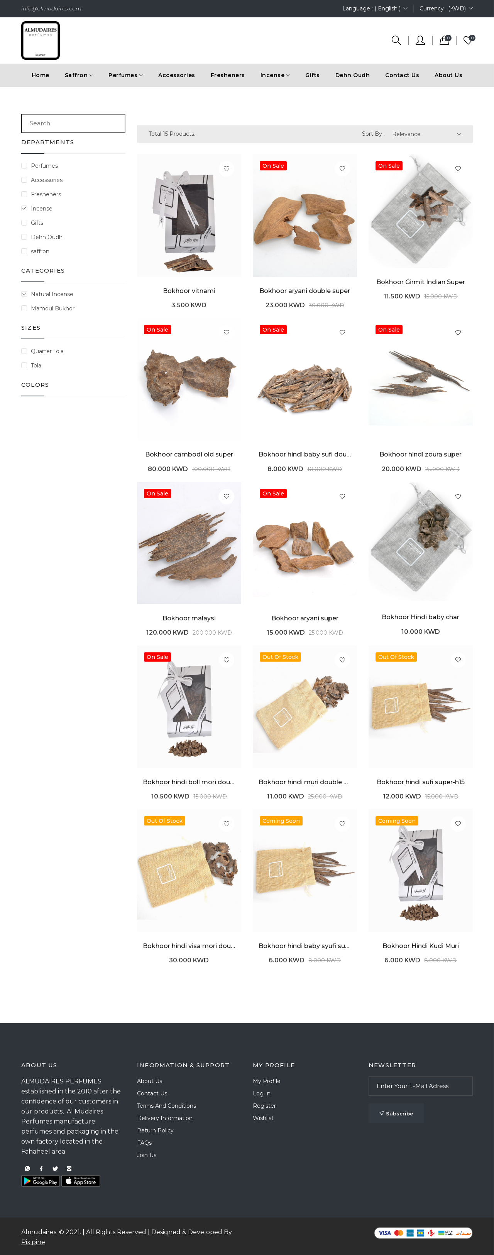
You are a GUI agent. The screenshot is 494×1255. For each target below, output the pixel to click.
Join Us (146, 1155)
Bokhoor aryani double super (304, 291)
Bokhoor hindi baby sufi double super (305, 454)
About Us (448, 75)
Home (40, 75)
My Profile (267, 1081)
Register (264, 1105)
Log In (262, 1093)
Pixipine (33, 1242)
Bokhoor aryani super (304, 618)
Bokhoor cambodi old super (189, 454)
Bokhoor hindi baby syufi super (305, 946)
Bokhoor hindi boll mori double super (189, 782)
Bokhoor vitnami (189, 291)
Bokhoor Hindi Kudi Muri (420, 946)
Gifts (37, 222)
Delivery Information (165, 1118)
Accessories (47, 180)
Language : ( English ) (375, 8)
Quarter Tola (47, 351)
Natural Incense (52, 294)
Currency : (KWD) (446, 8)
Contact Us (402, 75)
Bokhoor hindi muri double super (305, 782)
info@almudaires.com (51, 8)
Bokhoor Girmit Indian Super (420, 282)
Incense (41, 208)
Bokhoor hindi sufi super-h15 (421, 782)
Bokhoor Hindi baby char (420, 617)
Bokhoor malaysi (189, 618)
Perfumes (44, 165)
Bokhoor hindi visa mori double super (189, 946)
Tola (36, 365)
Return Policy (155, 1130)
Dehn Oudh (47, 237)
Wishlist (263, 1118)
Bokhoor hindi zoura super (420, 454)
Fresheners (46, 194)
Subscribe (396, 1113)
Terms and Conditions (166, 1105)
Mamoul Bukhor (52, 308)
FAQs (144, 1142)
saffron (40, 251)
